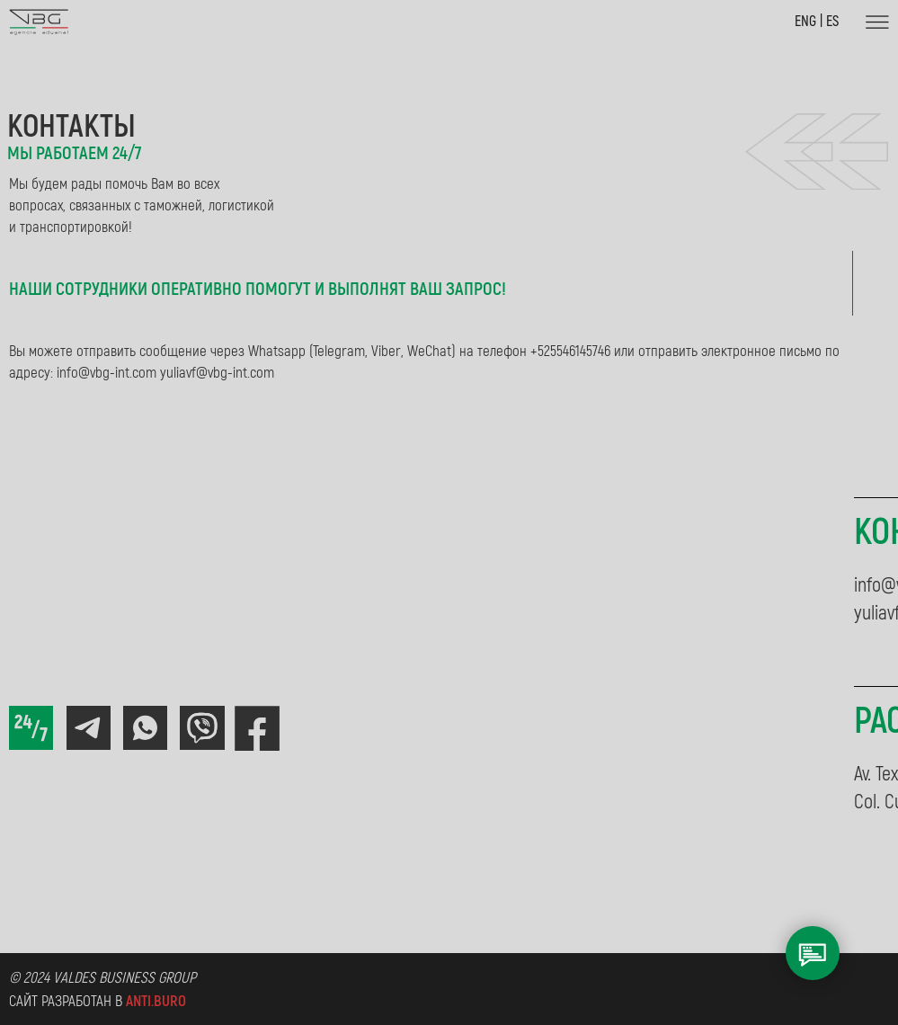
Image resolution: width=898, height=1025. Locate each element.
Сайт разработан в (97, 1001)
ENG (807, 22)
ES (832, 22)
